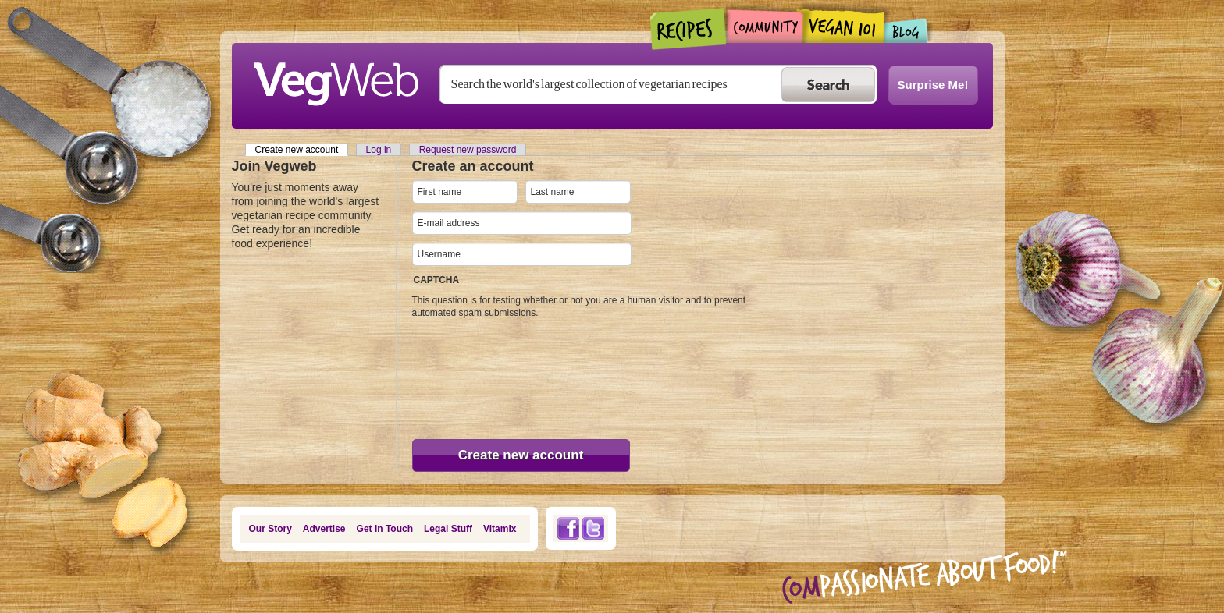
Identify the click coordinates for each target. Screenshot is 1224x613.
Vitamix (499, 528)
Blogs (906, 31)
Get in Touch (385, 528)
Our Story (270, 528)
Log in (379, 149)
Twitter (593, 528)
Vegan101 (843, 26)
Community (764, 26)
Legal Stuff (448, 528)
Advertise (324, 528)
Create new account (302, 149)
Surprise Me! (933, 84)
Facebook (567, 528)
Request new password (468, 149)
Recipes (689, 29)
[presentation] (476, 375)
